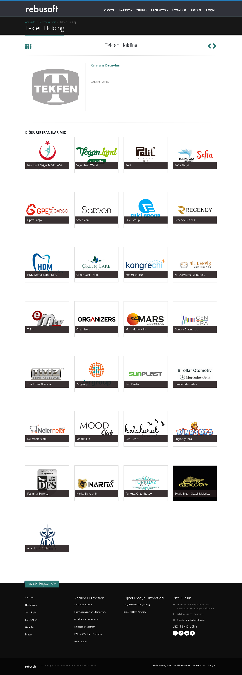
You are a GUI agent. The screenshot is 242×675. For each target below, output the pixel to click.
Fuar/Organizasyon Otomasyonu (90, 612)
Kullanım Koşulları (162, 665)
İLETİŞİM (210, 10)
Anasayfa (109, 10)
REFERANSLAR (179, 10)
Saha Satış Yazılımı (83, 604)
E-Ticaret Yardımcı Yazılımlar (88, 634)
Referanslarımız (47, 22)
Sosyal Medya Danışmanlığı (137, 604)
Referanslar (30, 619)
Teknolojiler (31, 612)
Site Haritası (199, 665)
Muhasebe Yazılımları (84, 626)
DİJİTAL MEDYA (158, 10)
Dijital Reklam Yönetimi (135, 612)
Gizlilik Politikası (182, 665)
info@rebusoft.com (195, 620)
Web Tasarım (80, 641)
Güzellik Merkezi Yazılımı (86, 619)
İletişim (28, 634)
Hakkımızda (125, 10)
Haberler (29, 627)
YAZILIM (140, 10)
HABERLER (196, 10)
